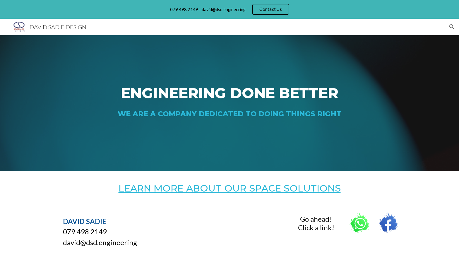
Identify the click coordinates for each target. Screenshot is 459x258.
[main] (229, 89)
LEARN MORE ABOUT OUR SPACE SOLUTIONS (230, 188)
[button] (452, 27)
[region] (229, 9)
